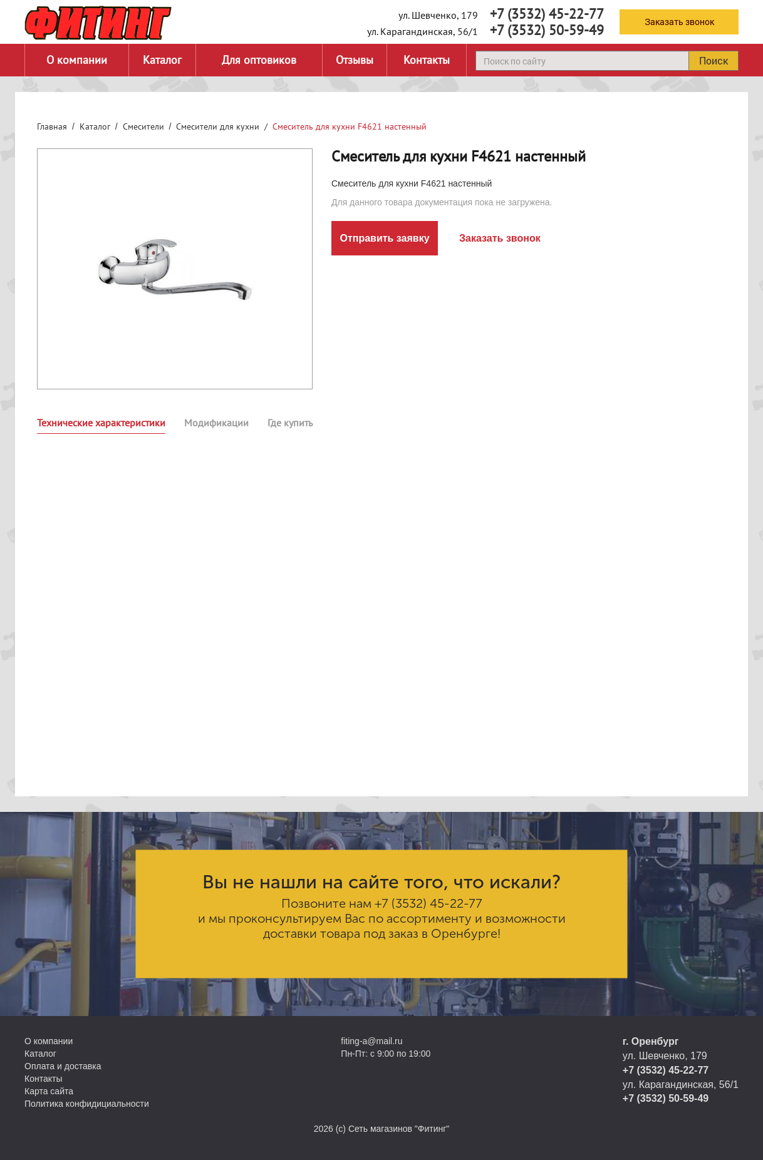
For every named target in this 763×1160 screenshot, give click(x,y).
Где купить (290, 422)
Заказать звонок (679, 22)
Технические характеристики (101, 422)
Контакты (426, 60)
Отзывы (354, 60)
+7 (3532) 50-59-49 (547, 30)
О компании (76, 60)
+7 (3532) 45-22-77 (547, 14)
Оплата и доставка (62, 1066)
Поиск (713, 60)
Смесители (143, 126)
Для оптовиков (259, 60)
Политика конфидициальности (86, 1104)
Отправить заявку (384, 238)
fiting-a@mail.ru (371, 1041)
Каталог (162, 60)
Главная (52, 126)
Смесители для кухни (217, 126)
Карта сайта (48, 1091)
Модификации (216, 422)
